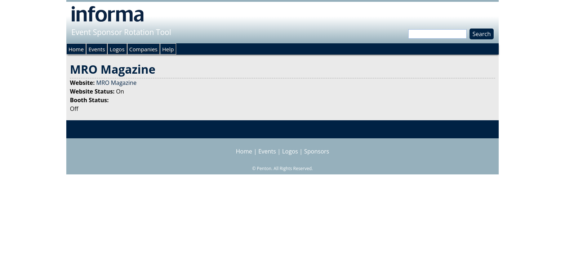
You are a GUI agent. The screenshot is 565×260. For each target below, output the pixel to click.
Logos (117, 49)
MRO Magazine (116, 83)
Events (96, 49)
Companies (143, 49)
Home (76, 49)
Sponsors (316, 151)
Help (168, 49)
